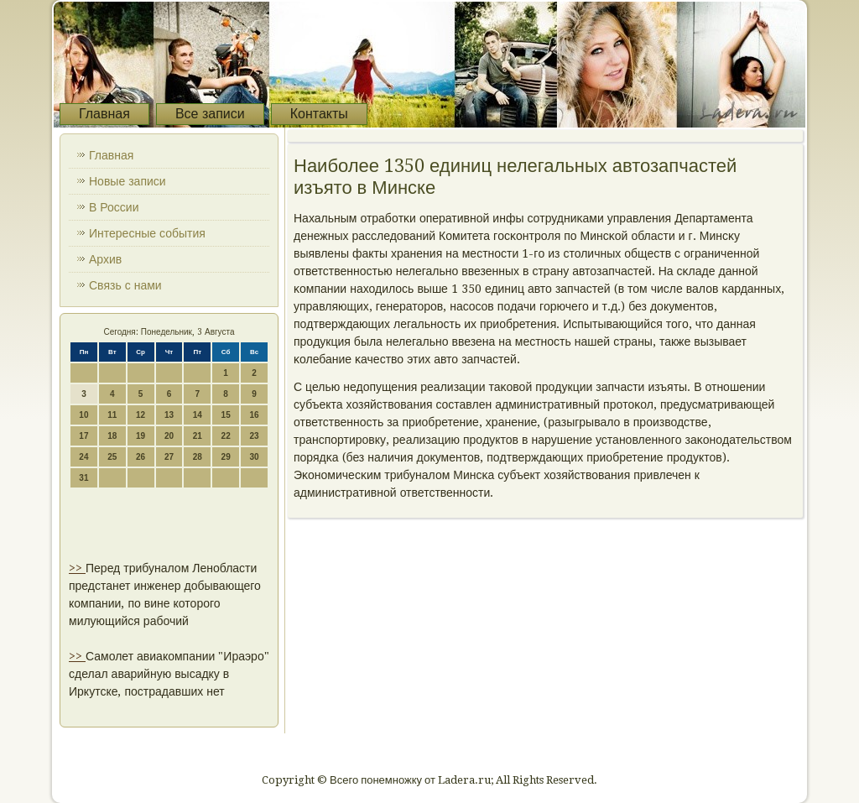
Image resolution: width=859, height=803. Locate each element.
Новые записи (127, 181)
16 (253, 415)
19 (140, 436)
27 (169, 456)
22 (226, 436)
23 (253, 436)
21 (197, 436)
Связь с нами (125, 285)
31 (83, 477)
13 (169, 415)
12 (140, 415)
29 (226, 456)
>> (77, 568)
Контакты (319, 114)
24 (83, 456)
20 (169, 436)
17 (83, 436)
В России (114, 207)
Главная (104, 114)
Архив (105, 259)
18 (112, 436)
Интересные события (147, 233)
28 (197, 456)
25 (112, 456)
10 (83, 415)
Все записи (210, 114)
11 (112, 415)
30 (253, 456)
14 (197, 415)
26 (140, 456)
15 (226, 415)
